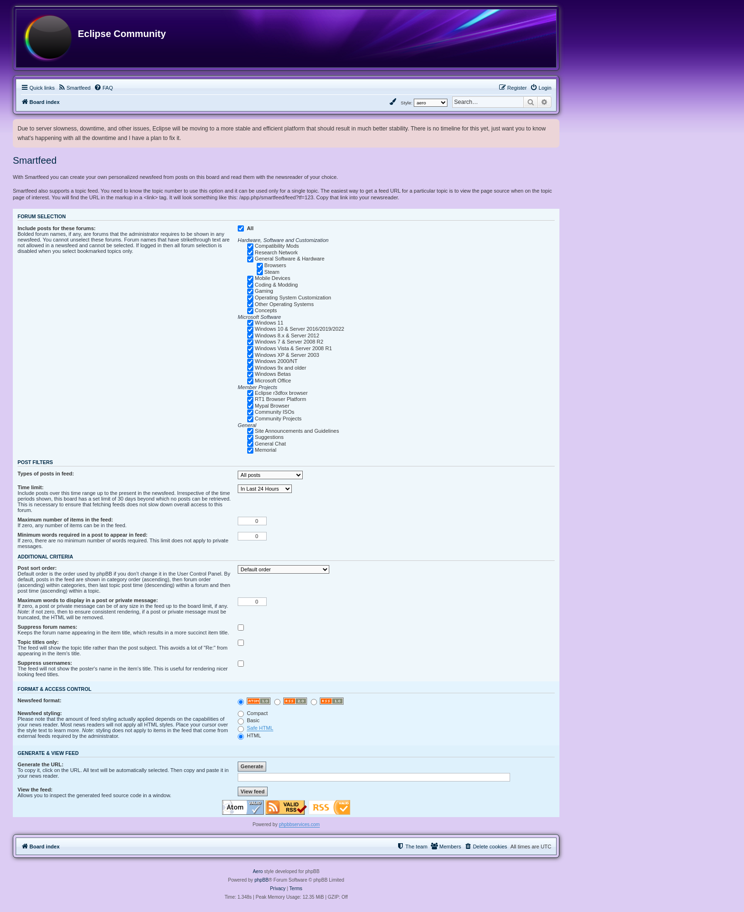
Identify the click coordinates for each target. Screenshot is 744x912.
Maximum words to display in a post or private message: (88, 600)
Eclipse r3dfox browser (281, 393)
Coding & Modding (276, 285)
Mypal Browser (272, 406)
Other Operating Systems (284, 304)
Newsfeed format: (39, 700)
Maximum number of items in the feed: (65, 519)
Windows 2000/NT (276, 361)
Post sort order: (37, 568)
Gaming (264, 291)
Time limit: (31, 487)
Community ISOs (274, 412)
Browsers (275, 265)
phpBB (261, 880)
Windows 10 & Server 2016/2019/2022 (299, 329)
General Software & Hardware (290, 258)
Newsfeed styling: (40, 713)
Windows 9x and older (280, 368)
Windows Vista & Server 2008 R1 (293, 348)
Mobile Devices (272, 278)
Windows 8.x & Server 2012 (287, 335)
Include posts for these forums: (56, 228)
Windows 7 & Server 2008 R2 (289, 341)
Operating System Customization (293, 297)
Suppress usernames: (45, 663)
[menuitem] (74, 87)
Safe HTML (260, 728)
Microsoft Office (273, 380)
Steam (271, 272)
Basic (249, 720)
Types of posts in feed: (46, 473)
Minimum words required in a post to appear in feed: (83, 535)
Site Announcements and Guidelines (297, 431)
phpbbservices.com (299, 824)
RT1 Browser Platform (280, 399)
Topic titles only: (38, 642)
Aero (258, 871)
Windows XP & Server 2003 (287, 355)
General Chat (270, 444)
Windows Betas (273, 374)
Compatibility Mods (277, 246)
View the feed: (35, 789)
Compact (253, 713)
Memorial (265, 450)
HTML (249, 735)
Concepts (266, 310)
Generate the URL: (41, 764)
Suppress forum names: (47, 627)
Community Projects (278, 418)
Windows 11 (269, 323)
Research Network (276, 252)
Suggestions (269, 437)
